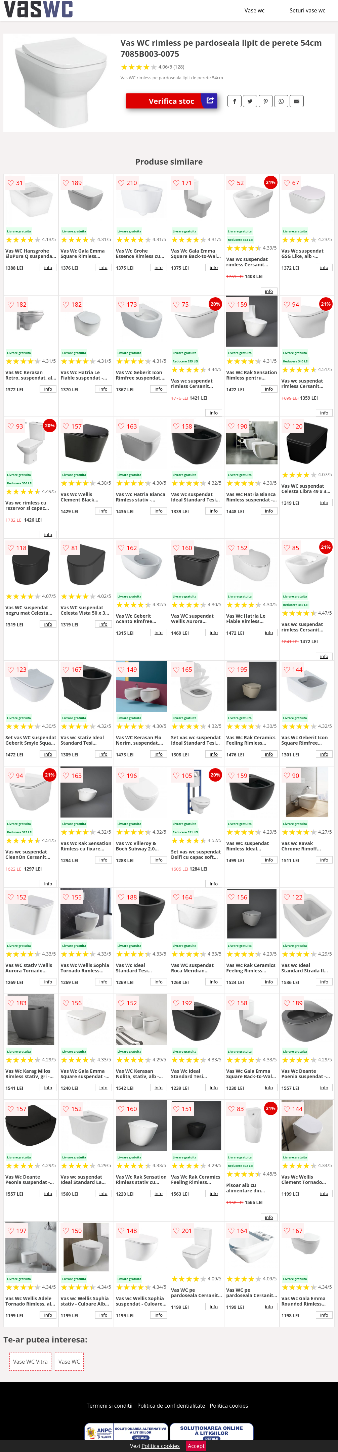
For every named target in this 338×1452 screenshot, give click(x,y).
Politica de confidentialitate (171, 1405)
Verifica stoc (183, 100)
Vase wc (254, 10)
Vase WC (69, 1361)
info (48, 267)
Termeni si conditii (110, 1405)
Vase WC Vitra (30, 1361)
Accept (196, 1446)
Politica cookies (229, 1405)
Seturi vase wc (307, 10)
